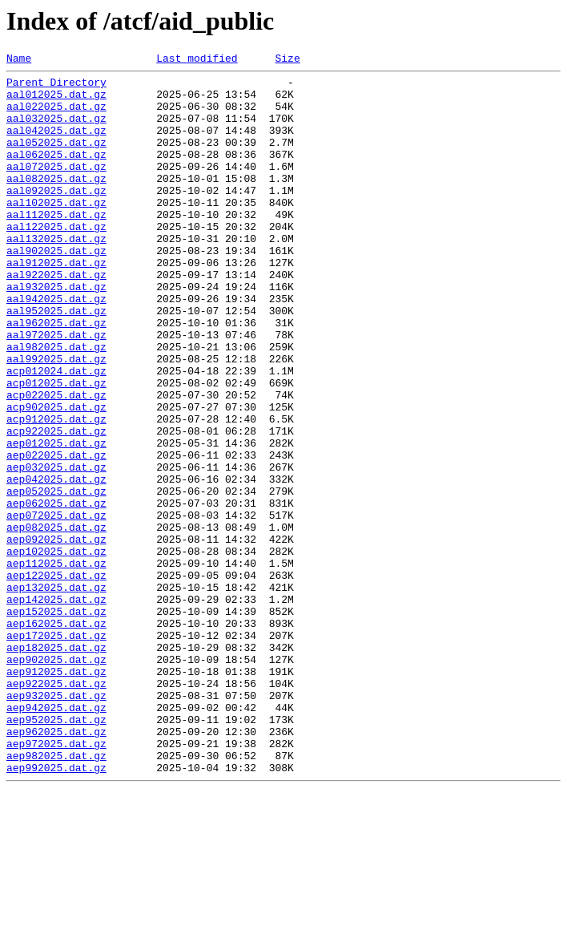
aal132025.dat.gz (56, 274)
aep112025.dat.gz (56, 664)
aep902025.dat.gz (56, 779)
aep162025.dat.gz (56, 736)
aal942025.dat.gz (56, 346)
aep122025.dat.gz (56, 678)
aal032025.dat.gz (56, 130)
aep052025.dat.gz (56, 577)
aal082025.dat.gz (56, 202)
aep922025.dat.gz (56, 808)
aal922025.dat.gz (56, 317)
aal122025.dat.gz (56, 260)
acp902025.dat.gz (56, 476)
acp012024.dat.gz (56, 433)
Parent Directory (56, 86)
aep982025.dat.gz (56, 895)
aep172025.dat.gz (56, 750)
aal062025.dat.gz (56, 173)
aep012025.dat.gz (56, 519)
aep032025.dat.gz (56, 548)
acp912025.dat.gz (56, 490)
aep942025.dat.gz (56, 837)
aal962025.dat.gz (56, 375)
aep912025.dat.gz (56, 793)
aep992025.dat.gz (56, 909)
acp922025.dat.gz (56, 505)
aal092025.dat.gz (56, 216)
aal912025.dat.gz (56, 303)
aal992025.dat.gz (56, 418)
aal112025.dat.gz (56, 245)
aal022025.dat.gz (56, 115)
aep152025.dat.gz (56, 721)
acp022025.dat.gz (56, 462)
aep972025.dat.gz (56, 880)
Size (287, 60)
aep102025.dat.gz (56, 649)
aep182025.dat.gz (56, 765)
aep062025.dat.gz (56, 591)
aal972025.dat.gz (56, 389)
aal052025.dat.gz (56, 159)
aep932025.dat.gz (56, 822)
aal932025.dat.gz (56, 332)
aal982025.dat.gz (56, 404)
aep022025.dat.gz (56, 534)
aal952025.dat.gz (56, 361)
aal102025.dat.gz (56, 231)
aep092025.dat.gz (56, 635)
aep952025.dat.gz (56, 851)
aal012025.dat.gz (56, 101)
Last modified (196, 60)
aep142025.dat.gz (56, 707)
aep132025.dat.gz (56, 692)
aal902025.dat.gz (56, 288)
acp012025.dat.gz (56, 447)
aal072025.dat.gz (56, 187)
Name (18, 60)
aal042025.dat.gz (56, 144)
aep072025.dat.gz (56, 606)
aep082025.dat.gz (56, 620)
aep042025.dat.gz (56, 563)
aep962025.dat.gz (56, 866)
